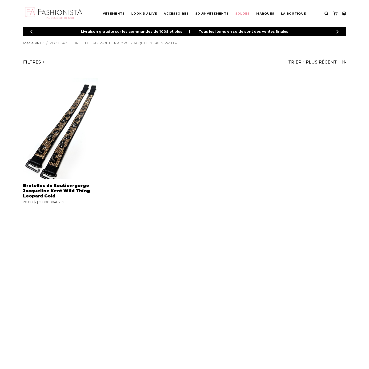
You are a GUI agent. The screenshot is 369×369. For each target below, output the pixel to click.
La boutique (293, 13)
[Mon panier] (335, 13)
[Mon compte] (344, 13)
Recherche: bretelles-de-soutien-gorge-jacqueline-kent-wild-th (115, 43)
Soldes (242, 13)
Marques (265, 13)
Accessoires (176, 13)
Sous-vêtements (212, 13)
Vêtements (114, 13)
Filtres (32, 62)
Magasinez (33, 43)
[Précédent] (31, 31)
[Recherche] (326, 13)
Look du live (144, 13)
